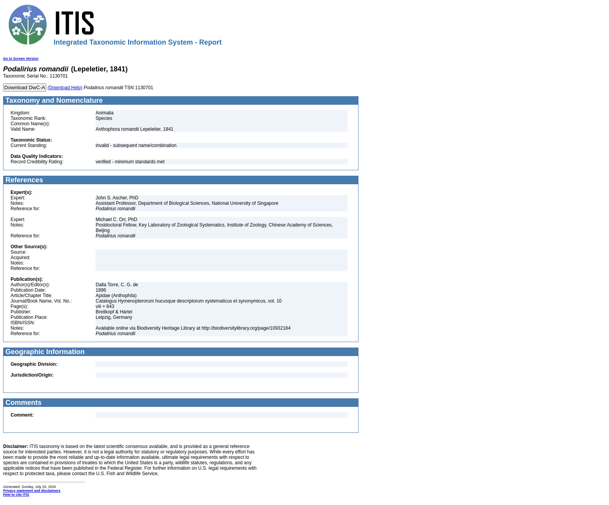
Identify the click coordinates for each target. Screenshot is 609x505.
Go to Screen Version (20, 59)
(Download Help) (65, 87)
